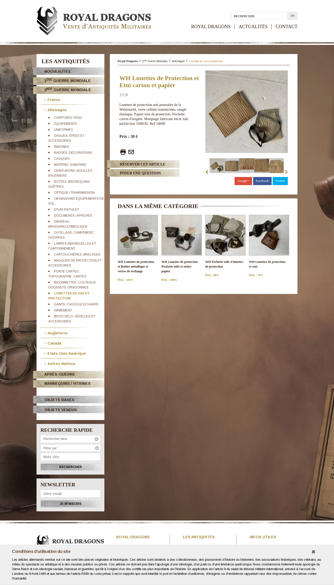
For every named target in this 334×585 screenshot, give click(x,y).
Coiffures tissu (68, 118)
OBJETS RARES (59, 400)
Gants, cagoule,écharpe (76, 304)
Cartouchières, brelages (77, 254)
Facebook (262, 181)
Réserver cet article (142, 164)
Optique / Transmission (74, 192)
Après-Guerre (59, 374)
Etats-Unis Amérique (65, 353)
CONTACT (286, 26)
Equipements (65, 124)
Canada (52, 343)
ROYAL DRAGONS (211, 26)
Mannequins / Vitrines (67, 383)
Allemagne (55, 109)
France (52, 99)
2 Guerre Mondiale (67, 89)
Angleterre (56, 332)
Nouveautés (57, 71)
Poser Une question (140, 173)
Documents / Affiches (73, 215)
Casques (62, 159)
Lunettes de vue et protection (206, 61)
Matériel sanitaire (70, 165)
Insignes (61, 147)
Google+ (243, 181)
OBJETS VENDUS (60, 410)
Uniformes (63, 130)
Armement (63, 310)
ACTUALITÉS (252, 26)
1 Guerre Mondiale (67, 80)
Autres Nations (60, 363)
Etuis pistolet (66, 209)
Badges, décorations (73, 153)
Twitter (280, 181)
